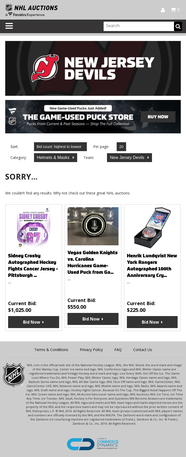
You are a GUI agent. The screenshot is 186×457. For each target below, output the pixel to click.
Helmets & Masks (54, 157)
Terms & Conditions (51, 349)
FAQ (118, 349)
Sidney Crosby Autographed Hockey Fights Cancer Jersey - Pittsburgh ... (33, 265)
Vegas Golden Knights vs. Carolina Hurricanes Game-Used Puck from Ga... (92, 262)
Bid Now (31, 322)
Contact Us (142, 349)
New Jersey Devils (127, 157)
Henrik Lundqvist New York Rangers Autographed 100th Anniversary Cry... (152, 265)
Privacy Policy (91, 349)
